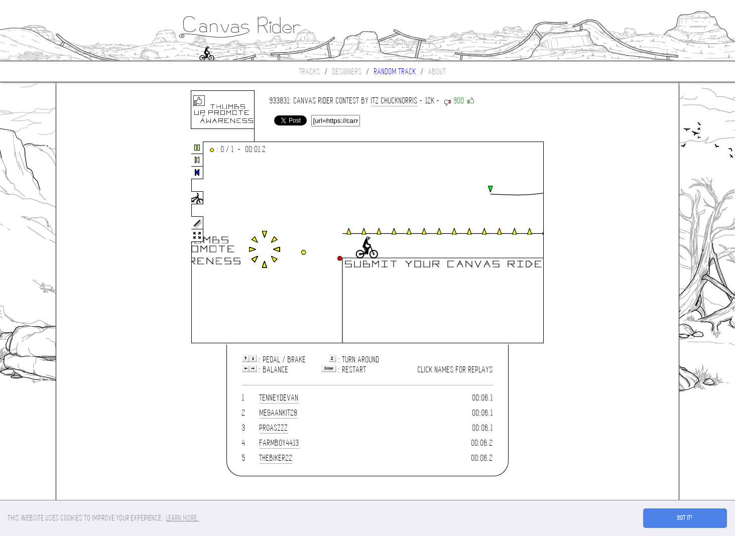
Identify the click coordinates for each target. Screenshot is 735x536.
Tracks (309, 71)
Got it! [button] (685, 518)
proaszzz (274, 428)
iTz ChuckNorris (394, 100)
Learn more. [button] (182, 517)
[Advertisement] (98, 242)
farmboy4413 (279, 443)
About (437, 71)
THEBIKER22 (276, 458)
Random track (395, 71)
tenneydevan (279, 397)
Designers (347, 71)
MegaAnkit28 (279, 413)
